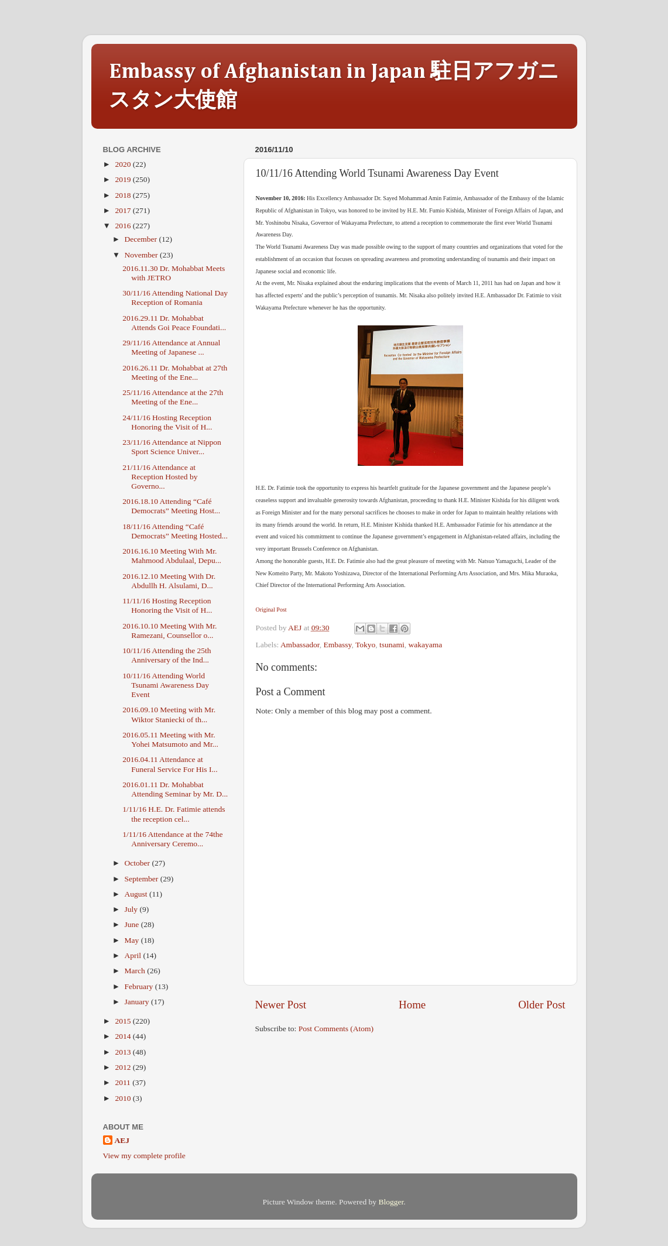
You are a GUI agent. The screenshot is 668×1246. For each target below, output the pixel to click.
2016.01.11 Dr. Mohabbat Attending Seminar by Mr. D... (175, 789)
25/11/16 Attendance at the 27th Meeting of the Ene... (172, 397)
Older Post (541, 1004)
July (132, 909)
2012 (123, 1067)
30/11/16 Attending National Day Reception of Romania (175, 298)
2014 (123, 1036)
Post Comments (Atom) (336, 1028)
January (138, 1001)
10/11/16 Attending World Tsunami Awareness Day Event (165, 685)
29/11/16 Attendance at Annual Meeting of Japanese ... (171, 347)
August (137, 894)
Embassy (338, 644)
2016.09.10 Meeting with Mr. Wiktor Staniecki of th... (168, 714)
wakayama (426, 644)
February (140, 986)
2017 (123, 210)
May (133, 940)
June (133, 924)
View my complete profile (144, 1155)
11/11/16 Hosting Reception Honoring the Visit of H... (167, 605)
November (142, 254)
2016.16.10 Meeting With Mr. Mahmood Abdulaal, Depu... (171, 556)
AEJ (122, 1140)
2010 (123, 1098)
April (134, 955)
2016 (123, 225)
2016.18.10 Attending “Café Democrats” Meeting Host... (171, 506)
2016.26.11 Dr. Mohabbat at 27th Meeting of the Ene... (174, 372)
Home (412, 1004)
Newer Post (281, 1004)
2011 (123, 1082)
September (142, 878)
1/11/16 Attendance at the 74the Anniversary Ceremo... (172, 839)
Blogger (390, 1201)
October (138, 863)
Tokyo (365, 644)
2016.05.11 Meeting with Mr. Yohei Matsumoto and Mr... (170, 739)
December (142, 239)
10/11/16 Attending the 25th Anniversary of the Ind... (166, 655)
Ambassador (300, 644)
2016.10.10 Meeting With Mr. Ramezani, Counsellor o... (169, 631)
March (136, 970)
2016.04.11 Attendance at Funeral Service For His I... (169, 764)
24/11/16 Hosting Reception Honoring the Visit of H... (167, 422)
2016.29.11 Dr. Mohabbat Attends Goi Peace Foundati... (174, 323)
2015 (123, 1021)
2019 (123, 179)
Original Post (271, 609)
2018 (123, 195)
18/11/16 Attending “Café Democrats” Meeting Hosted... (175, 531)
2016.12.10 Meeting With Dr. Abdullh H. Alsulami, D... (168, 581)
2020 (123, 164)
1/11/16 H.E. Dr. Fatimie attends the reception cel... (173, 814)
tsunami (392, 644)
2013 (123, 1052)
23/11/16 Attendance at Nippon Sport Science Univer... (171, 447)
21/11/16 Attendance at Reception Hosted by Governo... (159, 476)
